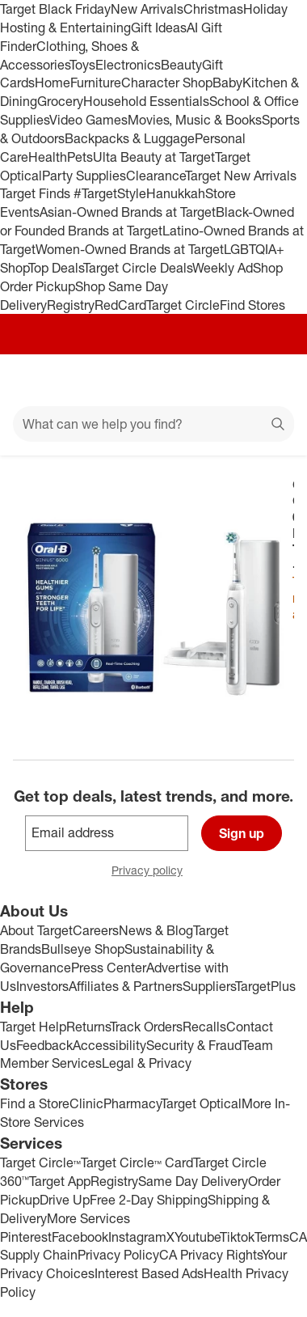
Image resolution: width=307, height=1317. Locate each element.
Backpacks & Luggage (130, 138)
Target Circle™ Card (137, 1162)
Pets (80, 157)
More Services (88, 1218)
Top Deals (55, 268)
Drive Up (65, 1200)
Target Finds (37, 193)
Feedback (44, 1045)
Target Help (33, 1026)
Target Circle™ (40, 1162)
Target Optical (201, 1103)
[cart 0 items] (273, 380)
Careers (96, 930)
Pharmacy (132, 1103)
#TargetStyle (110, 193)
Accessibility (109, 1045)
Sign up (241, 833)
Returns (88, 1026)
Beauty (181, 65)
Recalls (204, 1026)
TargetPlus (265, 986)
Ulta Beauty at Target (154, 157)
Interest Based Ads (149, 1273)
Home (52, 82)
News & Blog (156, 930)
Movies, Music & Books (195, 120)
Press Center (108, 967)
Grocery (60, 101)
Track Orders (146, 1026)
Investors (42, 986)
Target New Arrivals (240, 175)
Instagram (137, 1237)
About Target (36, 930)
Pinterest (26, 1237)
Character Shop (166, 82)
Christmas (213, 9)
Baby (227, 82)
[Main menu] (34, 380)
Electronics (128, 65)
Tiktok (237, 1237)
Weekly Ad (222, 268)
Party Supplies (84, 175)
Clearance (155, 175)
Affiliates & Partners (126, 986)
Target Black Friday (55, 9)
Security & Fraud (194, 1045)
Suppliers (209, 986)
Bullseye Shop (82, 949)
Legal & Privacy (146, 1063)
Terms (271, 1237)
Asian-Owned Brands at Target (128, 212)
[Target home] (153, 380)
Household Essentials (146, 101)
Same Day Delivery (193, 1181)
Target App (59, 1181)
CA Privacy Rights (210, 1255)
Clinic (86, 1103)
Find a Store (34, 1103)
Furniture (95, 82)
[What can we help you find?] (153, 424)
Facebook (80, 1237)
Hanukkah (175, 193)
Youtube (197, 1237)
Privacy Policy (118, 1255)
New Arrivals (147, 9)
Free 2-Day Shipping (149, 1200)
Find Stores (252, 305)
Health (47, 157)
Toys (82, 65)
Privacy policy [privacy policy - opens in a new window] (153, 871)
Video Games (88, 120)
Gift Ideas (159, 27)
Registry (71, 305)
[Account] (231, 380)
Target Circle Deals (137, 268)
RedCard (120, 305)
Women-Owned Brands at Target (130, 249)
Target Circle (183, 305)
